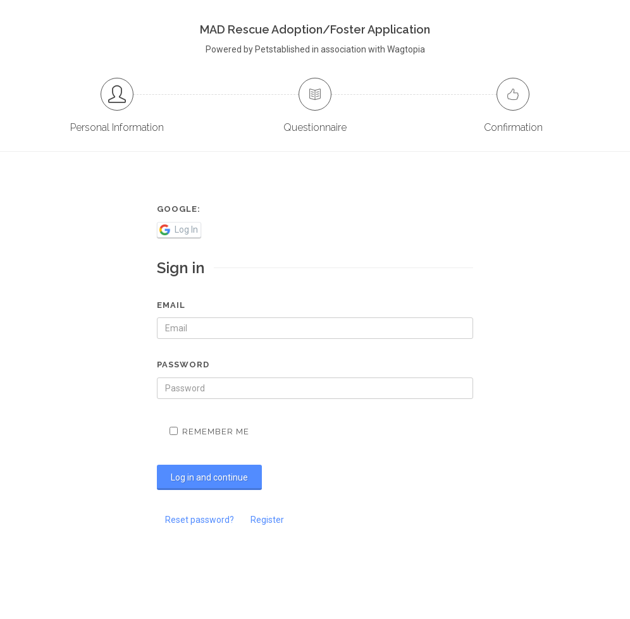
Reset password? (199, 520)
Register (267, 520)
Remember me (209, 431)
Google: (179, 209)
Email (171, 305)
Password (183, 364)
